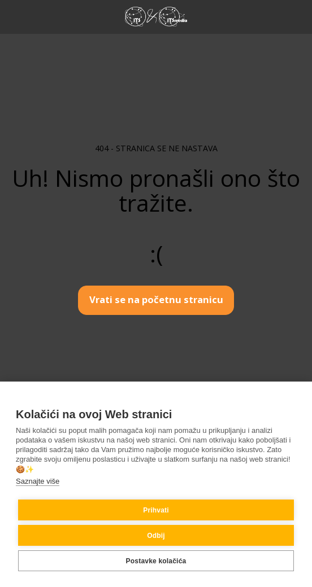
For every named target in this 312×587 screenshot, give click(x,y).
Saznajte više (37, 481)
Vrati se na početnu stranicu (156, 299)
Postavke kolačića (156, 561)
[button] (12, 16)
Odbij (156, 536)
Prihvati (156, 510)
